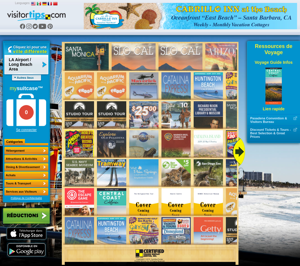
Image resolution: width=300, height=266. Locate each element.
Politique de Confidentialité (26, 198)
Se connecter (26, 130)
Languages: (22, 3)
